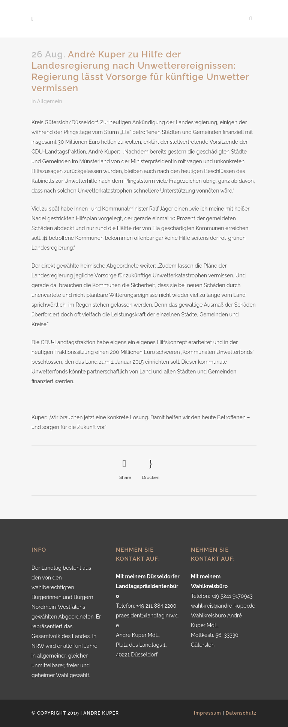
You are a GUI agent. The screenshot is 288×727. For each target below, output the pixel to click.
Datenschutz (241, 713)
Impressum (207, 713)
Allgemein (49, 101)
